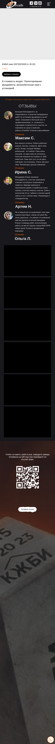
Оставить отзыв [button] (27, 509)
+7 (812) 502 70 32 (35, 6)
